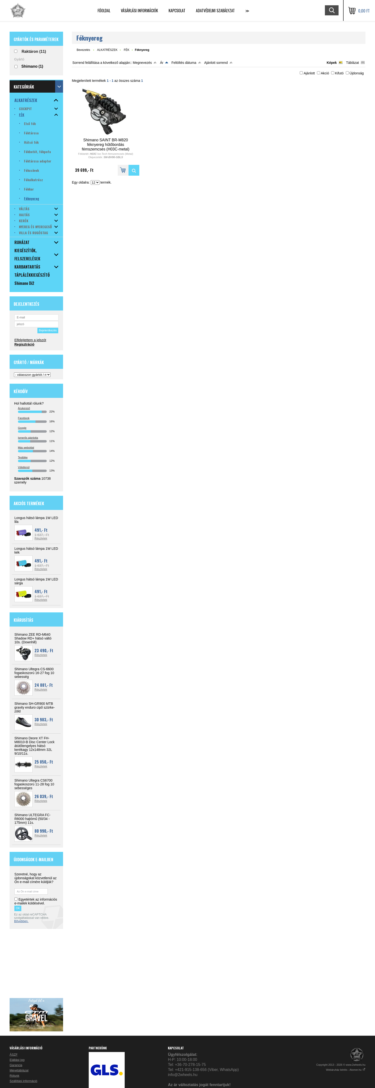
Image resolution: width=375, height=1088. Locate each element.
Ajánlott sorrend (216, 63)
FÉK (126, 50)
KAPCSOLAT (177, 10)
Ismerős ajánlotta (28, 437)
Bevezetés (83, 50)
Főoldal (104, 10)
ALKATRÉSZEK (107, 50)
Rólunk (14, 1075)
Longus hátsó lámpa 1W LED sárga (36, 581)
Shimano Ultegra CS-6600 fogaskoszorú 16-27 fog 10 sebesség (34, 673)
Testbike (23, 457)
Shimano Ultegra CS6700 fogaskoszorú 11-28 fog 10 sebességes (34, 784)
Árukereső (24, 408)
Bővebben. (21, 921)
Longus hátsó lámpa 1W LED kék (36, 550)
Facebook (23, 418)
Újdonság (357, 73)
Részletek (41, 538)
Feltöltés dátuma (183, 63)
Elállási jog (17, 1060)
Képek (332, 63)
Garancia (16, 1065)
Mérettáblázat (19, 1070)
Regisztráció (24, 344)
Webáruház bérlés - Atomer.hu (345, 1069)
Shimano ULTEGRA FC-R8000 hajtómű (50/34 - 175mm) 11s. (32, 819)
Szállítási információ (23, 1081)
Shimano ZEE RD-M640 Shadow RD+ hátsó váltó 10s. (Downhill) (32, 638)
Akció (325, 73)
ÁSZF (14, 1054)
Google (22, 427)
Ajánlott (309, 73)
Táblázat (352, 63)
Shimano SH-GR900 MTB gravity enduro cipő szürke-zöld (34, 707)
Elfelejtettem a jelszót (30, 340)
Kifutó (339, 73)
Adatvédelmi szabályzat (215, 10)
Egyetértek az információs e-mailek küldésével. (35, 901)
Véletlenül (23, 467)
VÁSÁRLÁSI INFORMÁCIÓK (139, 10)
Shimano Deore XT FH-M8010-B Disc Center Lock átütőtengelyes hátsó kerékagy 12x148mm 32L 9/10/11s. (34, 745)
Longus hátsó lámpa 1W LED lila (36, 520)
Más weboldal (26, 447)
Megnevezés (142, 63)
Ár (161, 63)
